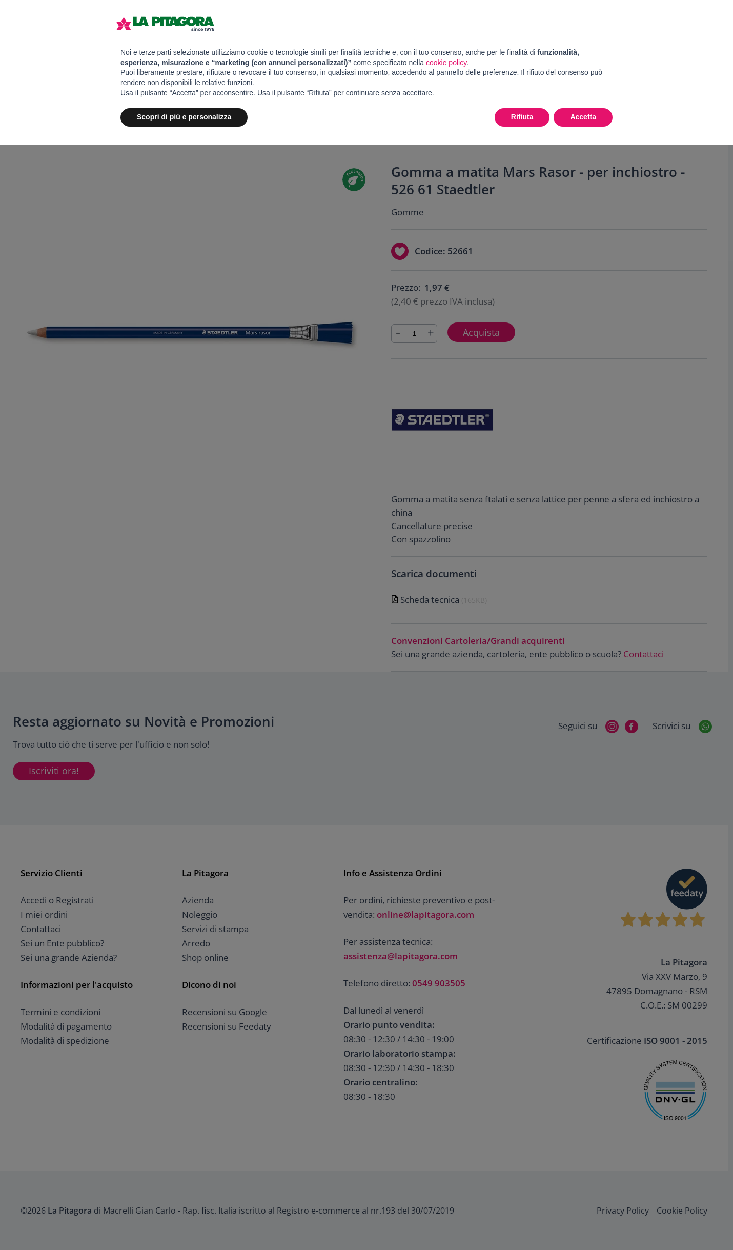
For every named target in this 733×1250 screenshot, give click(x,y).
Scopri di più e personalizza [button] (184, 117)
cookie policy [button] (446, 62)
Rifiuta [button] (522, 117)
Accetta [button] (583, 117)
